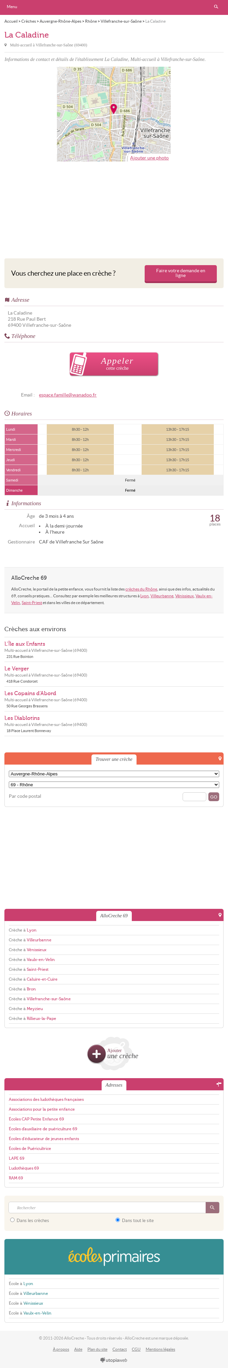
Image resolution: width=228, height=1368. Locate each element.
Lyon (144, 596)
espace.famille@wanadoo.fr (68, 395)
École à (21, 1283)
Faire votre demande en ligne (180, 273)
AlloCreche (114, 7)
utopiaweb (114, 1360)
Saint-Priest (32, 602)
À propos (61, 1349)
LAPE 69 (16, 1158)
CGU (136, 1349)
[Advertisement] (114, 208)
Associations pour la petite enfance (42, 1109)
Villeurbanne (161, 596)
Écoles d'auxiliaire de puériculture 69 (43, 1129)
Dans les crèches (29, 1220)
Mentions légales (160, 1349)
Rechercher (216, 6)
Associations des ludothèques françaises (46, 1099)
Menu (12, 6)
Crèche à (23, 930)
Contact (119, 1349)
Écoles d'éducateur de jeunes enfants (44, 1138)
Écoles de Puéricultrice (30, 1148)
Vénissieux (184, 596)
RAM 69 (16, 1178)
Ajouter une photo (149, 158)
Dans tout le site (135, 1220)
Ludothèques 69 (24, 1168)
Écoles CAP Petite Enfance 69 (36, 1119)
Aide (78, 1349)
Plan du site (97, 1349)
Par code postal (25, 796)
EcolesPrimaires (113, 1257)
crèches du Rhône (141, 589)
